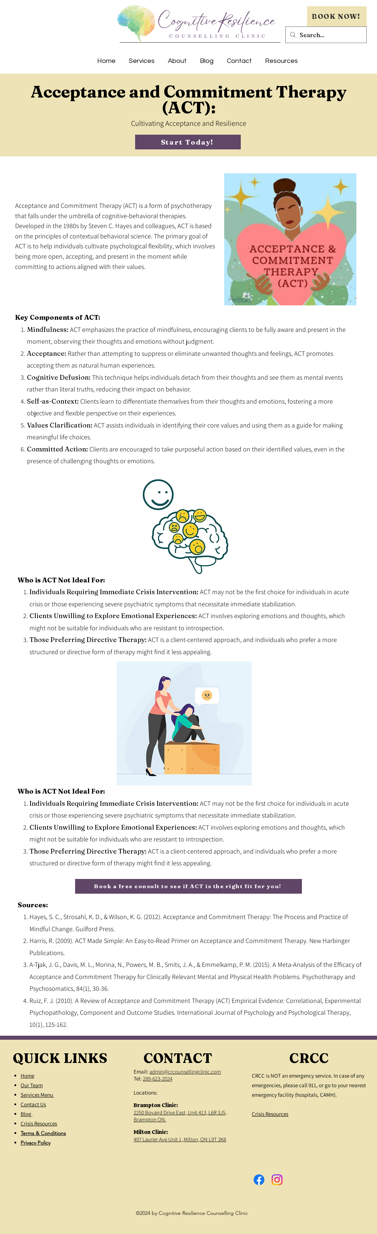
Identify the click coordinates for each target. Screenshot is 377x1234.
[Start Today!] (188, 142)
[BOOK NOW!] (337, 16)
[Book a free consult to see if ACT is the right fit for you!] (188, 886)
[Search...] (325, 35)
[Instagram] (277, 1180)
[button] (141, 58)
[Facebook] (259, 1180)
